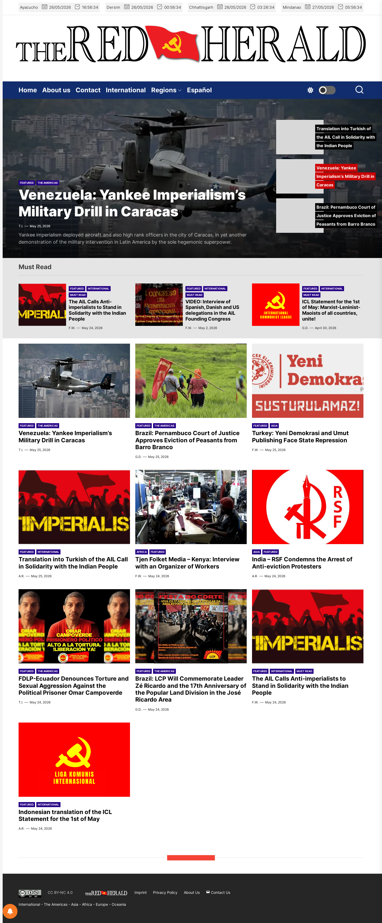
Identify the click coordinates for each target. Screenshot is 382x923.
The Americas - (57, 904)
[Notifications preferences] (10, 911)
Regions (166, 90)
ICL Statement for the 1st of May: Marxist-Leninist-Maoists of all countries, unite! (331, 310)
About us (56, 90)
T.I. (21, 226)
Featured (27, 182)
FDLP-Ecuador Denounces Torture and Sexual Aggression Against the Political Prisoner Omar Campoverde (74, 685)
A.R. (21, 576)
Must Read (78, 294)
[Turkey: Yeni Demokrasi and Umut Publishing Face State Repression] (307, 381)
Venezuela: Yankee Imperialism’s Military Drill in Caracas (132, 203)
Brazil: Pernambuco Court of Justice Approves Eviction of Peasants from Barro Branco (187, 440)
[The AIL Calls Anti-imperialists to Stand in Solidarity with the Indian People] (307, 626)
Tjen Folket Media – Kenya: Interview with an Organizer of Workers (187, 563)
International (126, 90)
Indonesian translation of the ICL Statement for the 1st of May (65, 815)
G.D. (305, 328)
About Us (192, 892)
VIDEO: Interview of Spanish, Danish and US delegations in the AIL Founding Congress (212, 310)
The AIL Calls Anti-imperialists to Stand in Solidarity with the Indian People (97, 310)
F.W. (72, 328)
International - (31, 904)
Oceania (119, 904)
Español (199, 90)
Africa (142, 551)
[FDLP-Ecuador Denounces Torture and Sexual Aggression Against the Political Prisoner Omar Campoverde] (74, 626)
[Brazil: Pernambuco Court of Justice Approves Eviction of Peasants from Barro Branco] (191, 381)
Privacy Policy (165, 892)
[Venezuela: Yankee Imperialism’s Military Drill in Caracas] (74, 381)
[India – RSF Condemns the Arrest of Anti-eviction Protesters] (307, 507)
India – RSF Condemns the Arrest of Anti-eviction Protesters (302, 563)
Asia (274, 425)
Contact (88, 90)
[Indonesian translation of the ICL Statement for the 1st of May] (74, 760)
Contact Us (218, 892)
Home (28, 90)
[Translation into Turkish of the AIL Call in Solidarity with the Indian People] (74, 507)
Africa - (89, 904)
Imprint (140, 892)
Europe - (104, 904)
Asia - (76, 904)
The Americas (48, 182)
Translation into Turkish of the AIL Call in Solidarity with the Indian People (73, 563)
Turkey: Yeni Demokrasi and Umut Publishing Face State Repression (300, 436)
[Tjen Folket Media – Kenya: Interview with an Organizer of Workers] (191, 507)
